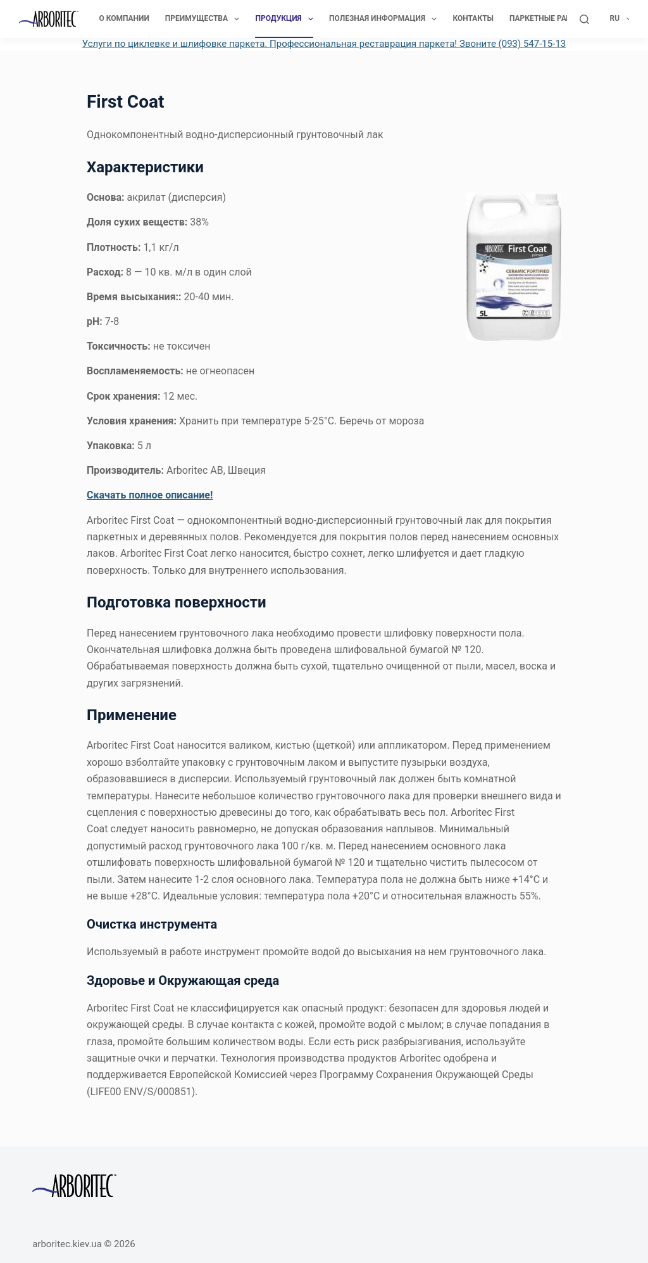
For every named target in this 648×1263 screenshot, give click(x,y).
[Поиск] (584, 19)
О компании (124, 18)
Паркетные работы (556, 19)
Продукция (286, 19)
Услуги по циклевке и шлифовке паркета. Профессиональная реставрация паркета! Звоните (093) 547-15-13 (324, 43)
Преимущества (205, 19)
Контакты (473, 18)
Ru (621, 19)
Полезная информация (385, 19)
